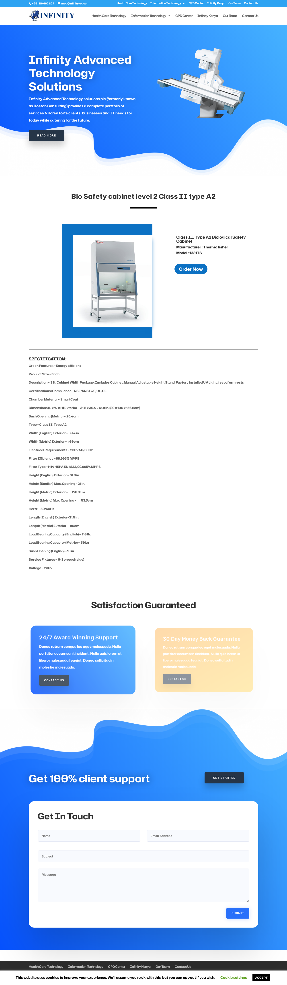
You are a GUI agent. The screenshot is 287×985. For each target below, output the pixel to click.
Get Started (224, 757)
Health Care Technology (132, 3)
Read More (46, 133)
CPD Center (196, 3)
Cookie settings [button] (233, 977)
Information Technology (165, 3)
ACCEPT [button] (261, 978)
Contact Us (251, 3)
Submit (238, 893)
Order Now (191, 269)
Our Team (234, 3)
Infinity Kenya (216, 3)
